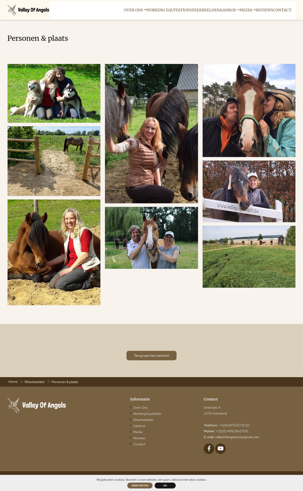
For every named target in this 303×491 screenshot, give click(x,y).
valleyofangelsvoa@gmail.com (237, 441)
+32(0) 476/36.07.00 (232, 435)
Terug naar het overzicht (151, 359)
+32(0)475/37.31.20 (234, 429)
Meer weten (140, 485)
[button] (130, 10)
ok (165, 485)
